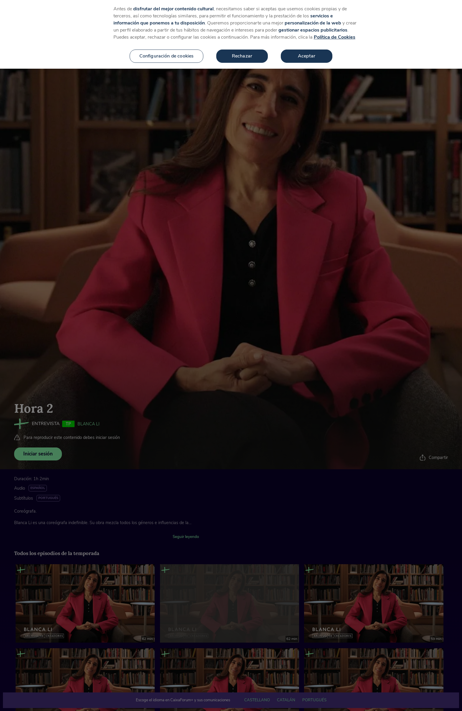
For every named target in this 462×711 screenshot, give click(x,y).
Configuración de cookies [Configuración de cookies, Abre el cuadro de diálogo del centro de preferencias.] (166, 48)
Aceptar (306, 48)
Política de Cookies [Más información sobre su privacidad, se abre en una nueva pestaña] (334, 29)
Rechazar (242, 48)
